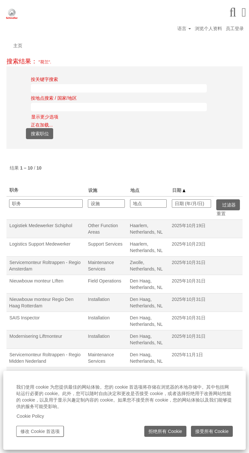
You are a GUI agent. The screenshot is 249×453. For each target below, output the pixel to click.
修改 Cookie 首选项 (40, 431)
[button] (244, 12)
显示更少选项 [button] (44, 116)
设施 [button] (92, 190)
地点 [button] (134, 190)
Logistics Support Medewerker (39, 244)
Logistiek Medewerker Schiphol (40, 225)
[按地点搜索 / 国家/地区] (119, 107)
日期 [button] (178, 190)
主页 (17, 45)
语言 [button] (184, 28)
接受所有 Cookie (212, 431)
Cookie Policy (30, 416)
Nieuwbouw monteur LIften (36, 280)
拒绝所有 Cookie (165, 431)
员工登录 (235, 28)
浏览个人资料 (208, 28)
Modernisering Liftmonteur (35, 336)
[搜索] (233, 12)
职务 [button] (13, 190)
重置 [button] (221, 213)
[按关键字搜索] (119, 88)
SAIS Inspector (24, 317)
